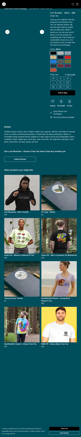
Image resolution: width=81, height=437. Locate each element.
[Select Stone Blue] (68, 55)
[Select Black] (53, 55)
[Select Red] (68, 60)
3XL (53, 89)
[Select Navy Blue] (60, 60)
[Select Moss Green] (68, 64)
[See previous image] (7, 34)
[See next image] (42, 34)
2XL (67, 85)
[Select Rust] (53, 72)
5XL (67, 89)
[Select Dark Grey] (60, 64)
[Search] (73, 4)
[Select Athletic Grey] (60, 55)
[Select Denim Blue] (53, 68)
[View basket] (77, 4)
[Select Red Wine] (60, 68)
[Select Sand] (53, 60)
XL (60, 85)
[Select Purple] (68, 68)
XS (53, 81)
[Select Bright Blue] (53, 64)
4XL (60, 89)
